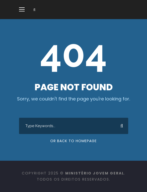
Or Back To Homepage (73, 140)
